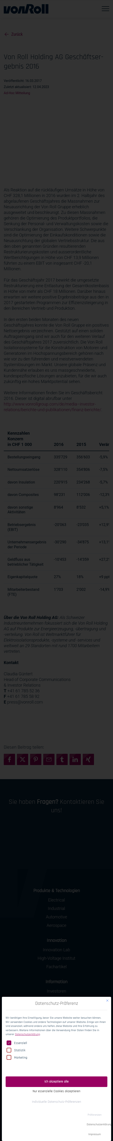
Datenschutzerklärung (27, 1027)
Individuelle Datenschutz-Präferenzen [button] (56, 1095)
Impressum (94, 1127)
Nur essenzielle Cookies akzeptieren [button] (56, 1084)
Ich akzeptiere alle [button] (56, 1075)
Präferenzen (94, 1108)
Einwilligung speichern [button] (56, 1062)
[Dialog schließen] (107, 994)
